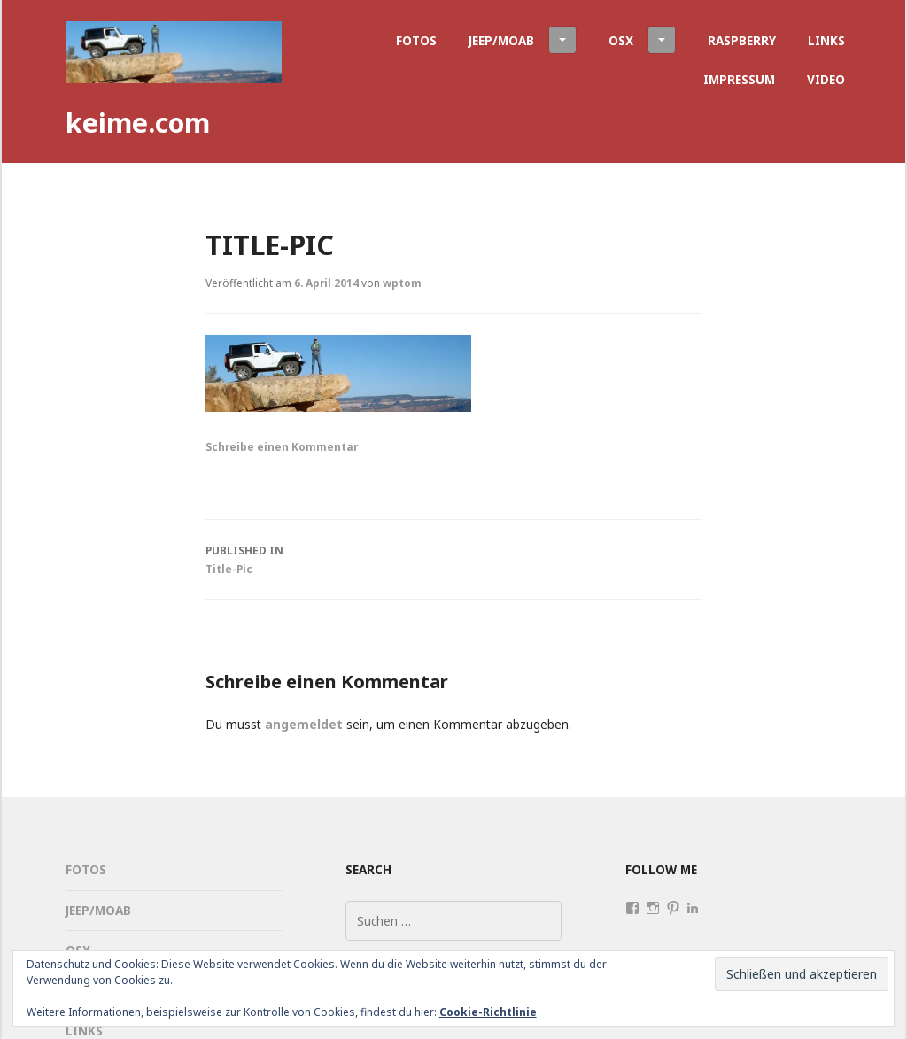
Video (826, 79)
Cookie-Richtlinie (488, 1012)
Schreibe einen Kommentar (281, 446)
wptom (402, 282)
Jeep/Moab (523, 40)
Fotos (416, 40)
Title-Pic (453, 558)
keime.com (138, 122)
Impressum (739, 79)
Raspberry (742, 40)
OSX (642, 40)
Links (826, 40)
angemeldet (304, 724)
